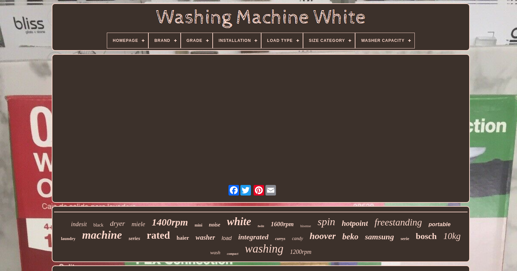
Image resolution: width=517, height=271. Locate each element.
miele (138, 224)
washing (264, 248)
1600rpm (282, 224)
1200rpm (300, 252)
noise (215, 224)
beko (350, 236)
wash (215, 252)
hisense (305, 226)
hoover (323, 236)
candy (297, 238)
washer (205, 237)
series (134, 238)
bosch (426, 236)
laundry (68, 238)
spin (326, 221)
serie (405, 238)
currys (280, 238)
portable (440, 224)
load (226, 238)
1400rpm (170, 222)
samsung (379, 236)
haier (183, 238)
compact (232, 254)
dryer (117, 223)
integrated (253, 237)
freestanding (398, 222)
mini (198, 225)
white (239, 221)
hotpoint (355, 223)
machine (102, 235)
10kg (452, 236)
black (98, 225)
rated (158, 235)
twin (261, 226)
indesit (79, 224)
